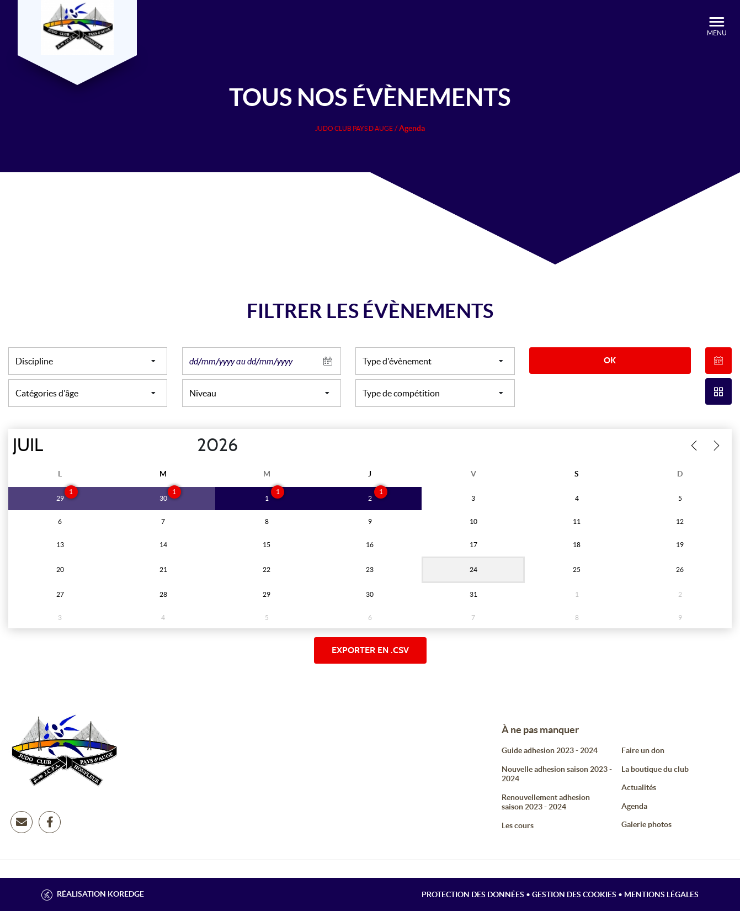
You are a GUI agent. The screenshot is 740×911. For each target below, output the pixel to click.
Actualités (638, 787)
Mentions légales (661, 894)
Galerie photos (646, 824)
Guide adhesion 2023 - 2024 (550, 750)
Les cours (518, 825)
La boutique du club (655, 769)
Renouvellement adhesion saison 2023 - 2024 (546, 802)
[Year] (188, 445)
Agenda (634, 806)
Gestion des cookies (574, 894)
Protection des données (473, 894)
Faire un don (642, 750)
